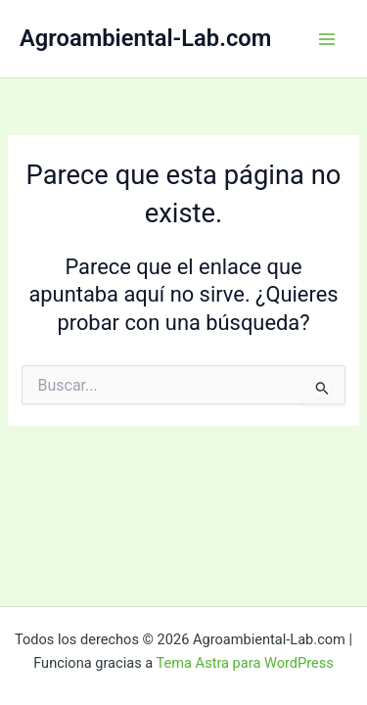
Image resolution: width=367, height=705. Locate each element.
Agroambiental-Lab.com (145, 38)
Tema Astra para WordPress (245, 663)
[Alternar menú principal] (326, 39)
